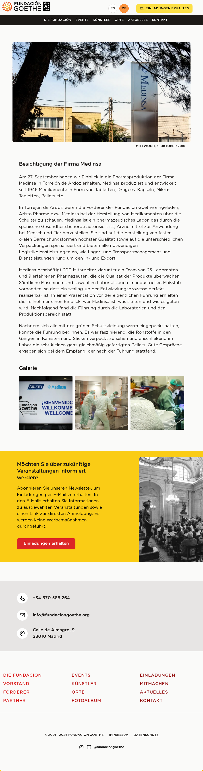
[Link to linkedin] (89, 747)
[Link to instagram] (81, 747)
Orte (119, 20)
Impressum (118, 735)
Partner (14, 701)
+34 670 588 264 (51, 598)
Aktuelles (138, 20)
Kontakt (160, 20)
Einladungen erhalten (164, 8)
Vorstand (16, 684)
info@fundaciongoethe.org (61, 615)
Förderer (16, 692)
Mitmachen (154, 684)
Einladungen (157, 675)
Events (82, 20)
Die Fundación (57, 20)
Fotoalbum (86, 701)
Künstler (101, 20)
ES (113, 8)
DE (124, 8)
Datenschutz (146, 735)
